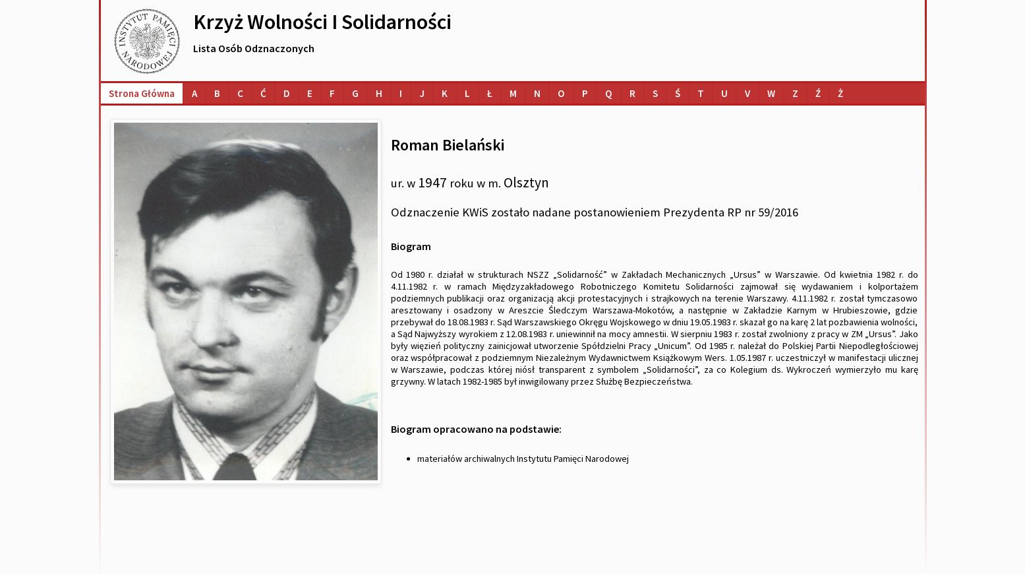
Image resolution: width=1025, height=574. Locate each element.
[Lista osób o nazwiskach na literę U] (724, 93)
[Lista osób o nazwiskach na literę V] (747, 93)
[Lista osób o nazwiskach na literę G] (355, 93)
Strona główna (142, 93)
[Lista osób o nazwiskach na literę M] (513, 93)
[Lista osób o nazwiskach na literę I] (401, 93)
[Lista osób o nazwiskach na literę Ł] (489, 93)
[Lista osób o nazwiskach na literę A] (194, 93)
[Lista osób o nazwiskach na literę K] (444, 93)
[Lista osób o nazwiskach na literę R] (632, 93)
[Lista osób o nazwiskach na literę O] (561, 93)
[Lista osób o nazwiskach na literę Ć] (263, 93)
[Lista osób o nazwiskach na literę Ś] (677, 93)
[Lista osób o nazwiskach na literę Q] (608, 93)
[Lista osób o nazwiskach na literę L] (467, 93)
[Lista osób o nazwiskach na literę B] (217, 93)
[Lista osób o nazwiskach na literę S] (655, 93)
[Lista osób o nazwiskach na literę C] (240, 93)
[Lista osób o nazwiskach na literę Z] (795, 93)
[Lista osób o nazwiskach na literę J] (421, 93)
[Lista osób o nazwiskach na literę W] (771, 93)
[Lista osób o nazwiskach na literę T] (700, 93)
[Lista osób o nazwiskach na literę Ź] (818, 93)
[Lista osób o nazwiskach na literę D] (287, 93)
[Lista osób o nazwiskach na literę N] (537, 93)
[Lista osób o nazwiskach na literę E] (309, 93)
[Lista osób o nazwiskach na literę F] (332, 93)
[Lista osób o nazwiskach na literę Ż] (840, 93)
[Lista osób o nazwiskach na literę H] (379, 93)
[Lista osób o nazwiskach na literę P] (585, 93)
